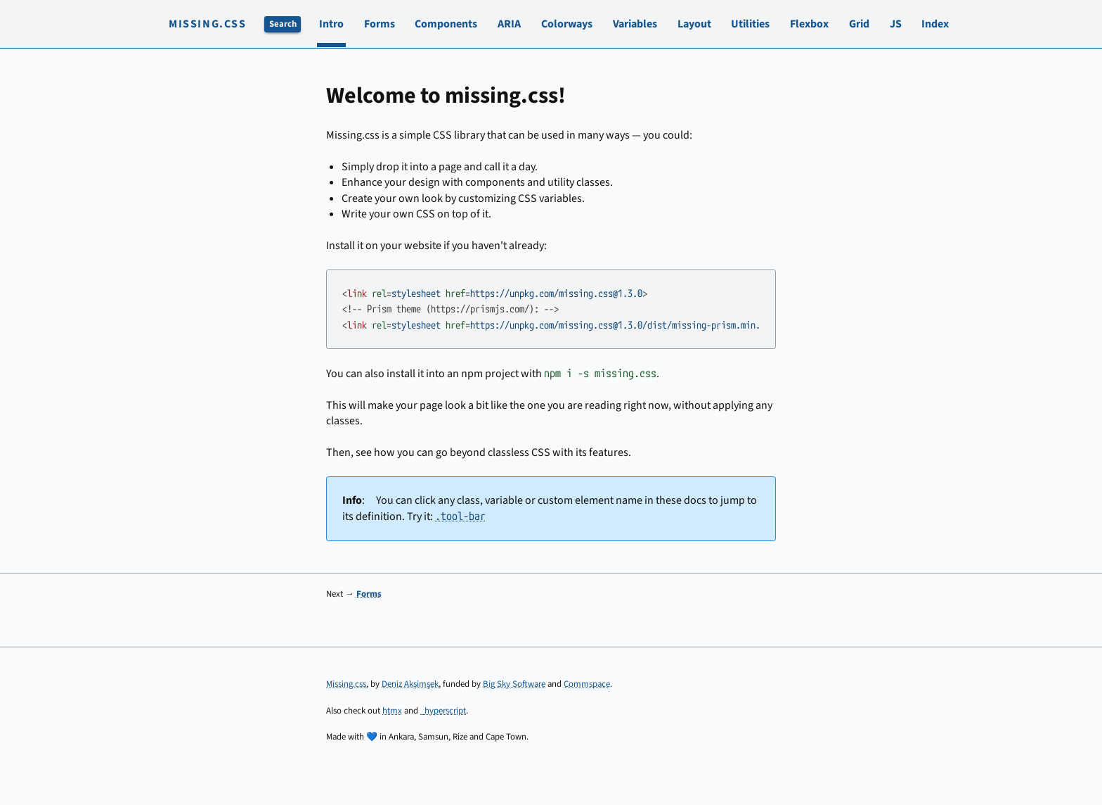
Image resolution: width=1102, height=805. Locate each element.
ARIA (509, 24)
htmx (392, 710)
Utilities (750, 24)
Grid (859, 24)
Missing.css (208, 24)
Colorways (566, 24)
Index (935, 24)
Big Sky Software (514, 684)
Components (446, 24)
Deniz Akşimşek (410, 684)
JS (896, 24)
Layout (694, 24)
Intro (331, 24)
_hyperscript (443, 710)
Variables (635, 24)
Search (283, 24)
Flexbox (809, 24)
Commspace (587, 684)
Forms (379, 24)
